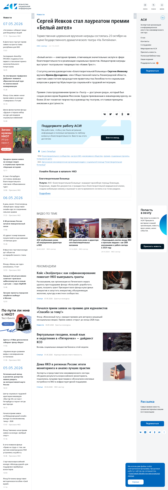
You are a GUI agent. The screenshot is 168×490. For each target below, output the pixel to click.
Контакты (145, 41)
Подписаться (152, 71)
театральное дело (44, 159)
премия (107, 156)
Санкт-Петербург (48, 151)
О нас (143, 38)
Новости (40, 14)
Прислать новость (148, 52)
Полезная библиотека (150, 56)
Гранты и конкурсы (61, 299)
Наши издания (147, 59)
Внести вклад (112, 137)
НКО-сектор (42, 46)
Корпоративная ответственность (68, 355)
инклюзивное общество (92, 156)
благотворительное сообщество (56, 156)
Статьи (40, 299)
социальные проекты (120, 156)
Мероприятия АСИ (149, 48)
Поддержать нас (148, 63)
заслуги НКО (76, 156)
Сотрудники (146, 45)
